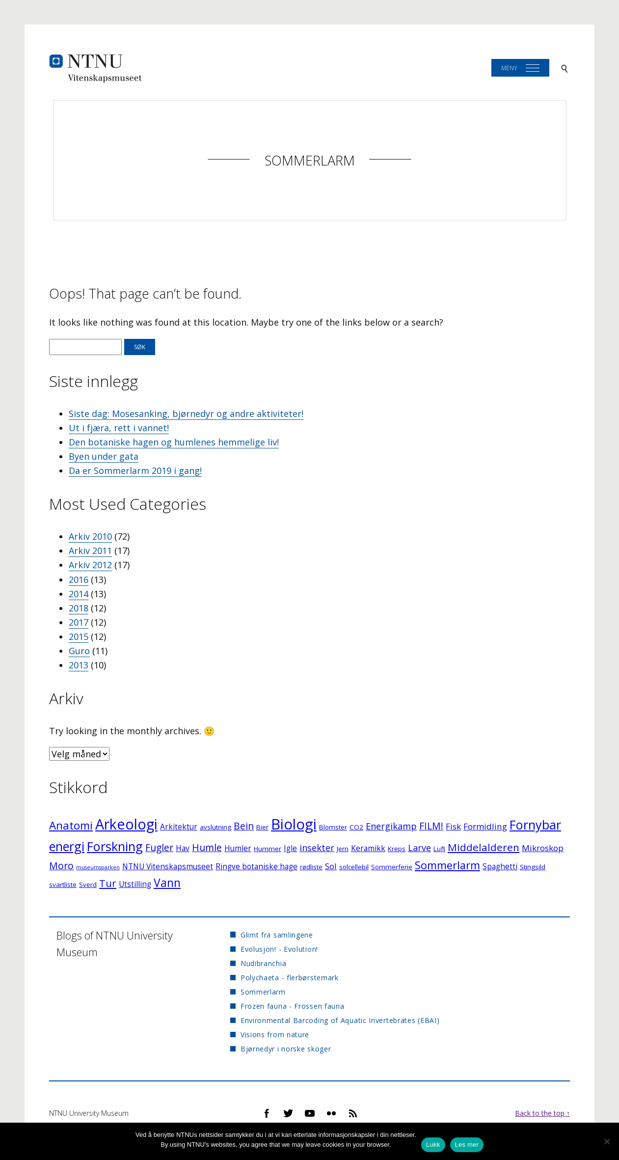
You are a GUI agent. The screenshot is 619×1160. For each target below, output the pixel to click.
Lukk (433, 1144)
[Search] (564, 68)
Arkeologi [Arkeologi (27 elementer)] (126, 823)
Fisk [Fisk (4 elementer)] (453, 826)
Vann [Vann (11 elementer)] (167, 882)
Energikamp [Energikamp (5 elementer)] (391, 826)
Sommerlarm (310, 160)
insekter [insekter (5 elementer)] (316, 848)
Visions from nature (275, 1034)
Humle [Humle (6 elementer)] (207, 847)
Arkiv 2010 (90, 536)
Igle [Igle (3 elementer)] (290, 848)
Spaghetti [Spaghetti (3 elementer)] (500, 866)
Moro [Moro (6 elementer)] (61, 865)
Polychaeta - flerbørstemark (290, 977)
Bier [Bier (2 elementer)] (262, 827)
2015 (78, 636)
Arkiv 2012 (90, 565)
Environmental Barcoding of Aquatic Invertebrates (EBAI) (340, 1020)
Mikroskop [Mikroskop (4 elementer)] (543, 848)
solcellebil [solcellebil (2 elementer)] (354, 866)
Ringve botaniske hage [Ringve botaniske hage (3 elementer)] (256, 866)
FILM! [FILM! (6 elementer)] (431, 825)
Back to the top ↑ (542, 1113)
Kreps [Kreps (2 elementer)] (396, 848)
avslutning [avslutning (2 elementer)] (215, 827)
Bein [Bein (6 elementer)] (244, 825)
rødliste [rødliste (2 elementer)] (311, 866)
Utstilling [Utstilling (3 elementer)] (135, 884)
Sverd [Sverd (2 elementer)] (88, 884)
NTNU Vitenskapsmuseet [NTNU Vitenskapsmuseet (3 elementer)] (167, 866)
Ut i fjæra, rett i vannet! (119, 428)
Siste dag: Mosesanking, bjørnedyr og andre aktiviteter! (186, 413)
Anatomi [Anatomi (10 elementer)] (71, 825)
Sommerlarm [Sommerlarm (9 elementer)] (447, 865)
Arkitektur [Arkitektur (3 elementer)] (178, 827)
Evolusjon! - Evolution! (279, 949)
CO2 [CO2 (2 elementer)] (356, 827)
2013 (78, 665)
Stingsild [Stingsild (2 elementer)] (532, 866)
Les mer (467, 1144)
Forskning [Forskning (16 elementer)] (115, 846)
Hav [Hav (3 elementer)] (182, 848)
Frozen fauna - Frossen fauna (293, 1006)
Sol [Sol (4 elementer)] (331, 866)
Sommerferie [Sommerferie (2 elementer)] (391, 866)
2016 (78, 579)
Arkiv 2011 (90, 550)
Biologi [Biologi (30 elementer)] (294, 824)
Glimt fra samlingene (277, 934)
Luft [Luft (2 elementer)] (439, 848)
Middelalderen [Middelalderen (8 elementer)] (483, 847)
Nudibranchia (263, 963)
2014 (78, 594)
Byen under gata (103, 456)
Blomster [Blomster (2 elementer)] (333, 827)
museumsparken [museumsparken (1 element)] (98, 867)
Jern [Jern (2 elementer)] (343, 848)
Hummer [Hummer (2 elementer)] (267, 848)
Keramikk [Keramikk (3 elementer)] (368, 848)
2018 (78, 608)
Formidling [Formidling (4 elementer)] (485, 826)
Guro (79, 651)
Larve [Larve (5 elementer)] (419, 848)
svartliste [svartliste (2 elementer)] (63, 884)
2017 (78, 622)
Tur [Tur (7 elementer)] (107, 883)
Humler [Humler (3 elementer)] (237, 848)
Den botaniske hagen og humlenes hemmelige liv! (174, 442)
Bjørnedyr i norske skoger (286, 1048)
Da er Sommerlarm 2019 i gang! (135, 470)
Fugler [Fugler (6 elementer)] (159, 847)
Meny (509, 68)
